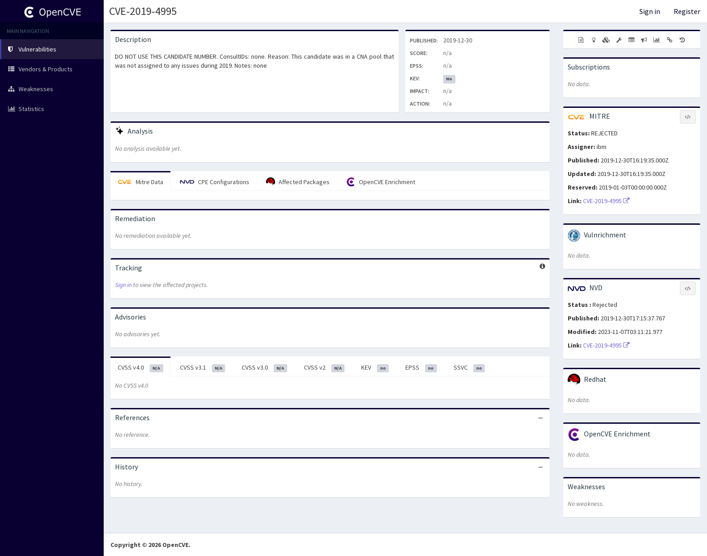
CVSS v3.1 (202, 367)
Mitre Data (140, 182)
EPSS (421, 367)
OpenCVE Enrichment (380, 181)
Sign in (649, 11)
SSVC (469, 367)
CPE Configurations (214, 182)
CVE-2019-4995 (143, 11)
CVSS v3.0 (264, 367)
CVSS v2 (324, 367)
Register (687, 11)
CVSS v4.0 (140, 367)
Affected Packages (298, 181)
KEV (375, 367)
